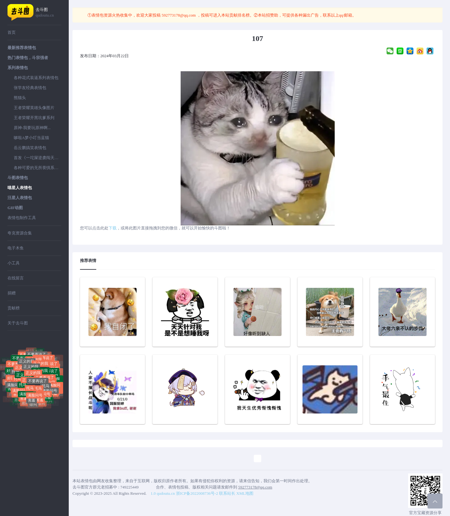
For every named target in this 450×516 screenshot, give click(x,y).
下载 (112, 228)
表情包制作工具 (22, 217)
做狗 (33, 405)
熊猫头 (20, 97)
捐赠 (12, 293)
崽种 (18, 400)
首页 (12, 32)
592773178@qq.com (179, 15)
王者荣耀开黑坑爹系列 (34, 117)
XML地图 (244, 493)
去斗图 (48, 12)
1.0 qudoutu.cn (163, 493)
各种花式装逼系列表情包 (36, 77)
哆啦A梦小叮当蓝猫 (31, 137)
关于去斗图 (18, 323)
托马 (15, 374)
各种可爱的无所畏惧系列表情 (37, 167)
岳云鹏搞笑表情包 (30, 147)
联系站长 (227, 493)
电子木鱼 (16, 248)
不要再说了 (37, 384)
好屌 (39, 352)
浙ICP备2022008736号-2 (197, 493)
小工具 (14, 263)
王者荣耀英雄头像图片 (34, 107)
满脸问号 (14, 387)
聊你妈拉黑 (17, 355)
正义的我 (30, 370)
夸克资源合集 (20, 233)
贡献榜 (14, 308)
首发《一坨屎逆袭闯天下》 (37, 157)
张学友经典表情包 (30, 87)
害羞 (24, 399)
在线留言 (16, 278)
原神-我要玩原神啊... (32, 127)
